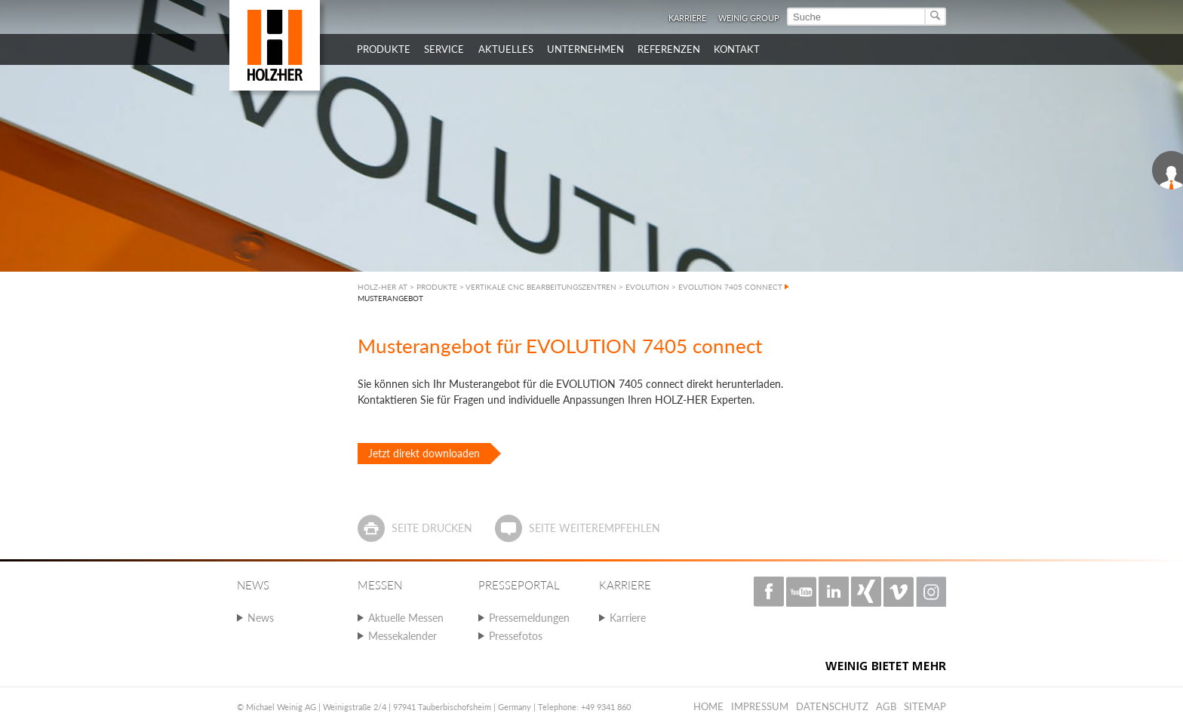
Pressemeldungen (529, 617)
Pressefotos (515, 635)
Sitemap (925, 706)
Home (708, 706)
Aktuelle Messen (406, 617)
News (260, 617)
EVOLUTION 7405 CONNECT (730, 286)
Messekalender (402, 635)
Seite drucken (432, 527)
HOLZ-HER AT (382, 286)
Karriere (687, 18)
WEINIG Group (748, 18)
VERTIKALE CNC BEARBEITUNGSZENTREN (541, 286)
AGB (886, 706)
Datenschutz (832, 706)
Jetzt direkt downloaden (424, 453)
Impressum (759, 706)
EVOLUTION (647, 286)
